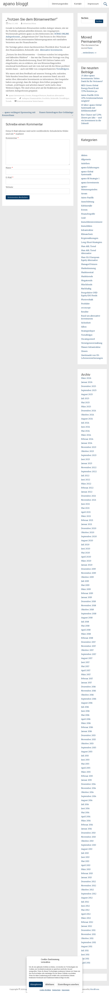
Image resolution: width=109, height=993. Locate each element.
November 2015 (88, 739)
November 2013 (88, 837)
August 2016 (87, 703)
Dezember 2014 (88, 784)
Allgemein (86, 159)
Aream (84, 193)
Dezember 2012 (88, 881)
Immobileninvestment (91, 222)
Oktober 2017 (87, 650)
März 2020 (86, 561)
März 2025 (86, 406)
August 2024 (87, 419)
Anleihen (85, 163)
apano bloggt (15, 3)
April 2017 (85, 670)
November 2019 (88, 573)
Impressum (65, 990)
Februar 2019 (87, 593)
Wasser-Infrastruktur (91, 347)
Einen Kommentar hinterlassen (30, 101)
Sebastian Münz (29, 23)
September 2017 (88, 654)
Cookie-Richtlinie (45, 990)
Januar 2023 (86, 463)
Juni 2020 (85, 548)
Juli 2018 (85, 621)
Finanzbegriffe (88, 214)
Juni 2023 (85, 459)
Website (9, 187)
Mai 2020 (85, 552)
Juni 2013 (85, 857)
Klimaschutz (87, 234)
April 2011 (85, 962)
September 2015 (88, 747)
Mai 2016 (85, 715)
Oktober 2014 (87, 792)
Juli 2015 (85, 755)
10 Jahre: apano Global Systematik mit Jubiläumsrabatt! (91, 108)
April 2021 (86, 512)
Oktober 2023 (87, 451)
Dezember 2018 (88, 601)
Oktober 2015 (87, 743)
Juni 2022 (85, 479)
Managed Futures (39, 95)
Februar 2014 (87, 824)
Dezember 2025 (88, 386)
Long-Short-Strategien (91, 242)
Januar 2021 (86, 524)
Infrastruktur (87, 230)
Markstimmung (88, 268)
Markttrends (87, 276)
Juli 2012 (85, 902)
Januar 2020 (86, 565)
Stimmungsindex (60, 4)
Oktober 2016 (87, 695)
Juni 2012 (85, 906)
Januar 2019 (86, 597)
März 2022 (86, 483)
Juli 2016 (85, 707)
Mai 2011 (85, 958)
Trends (8, 101)
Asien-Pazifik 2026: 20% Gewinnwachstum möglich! (92, 98)
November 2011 (88, 934)
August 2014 (87, 800)
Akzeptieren (35, 984)
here (90, 48)
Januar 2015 (86, 780)
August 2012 (87, 898)
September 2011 (88, 942)
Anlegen (25, 98)
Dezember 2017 (88, 642)
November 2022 (88, 467)
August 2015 (86, 751)
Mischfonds (86, 284)
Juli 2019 (85, 581)
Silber (84, 327)
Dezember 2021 (88, 496)
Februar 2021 (87, 520)
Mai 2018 (85, 626)
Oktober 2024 (87, 414)
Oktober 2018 (87, 609)
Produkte (85, 303)
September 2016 (88, 699)
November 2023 (88, 447)
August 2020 (87, 540)
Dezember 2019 (88, 569)
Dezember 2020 (88, 528)
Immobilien (86, 226)
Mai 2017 (85, 666)
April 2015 (85, 768)
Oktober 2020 (87, 532)
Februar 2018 (87, 638)
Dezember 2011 (88, 930)
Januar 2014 (86, 829)
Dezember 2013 (88, 833)
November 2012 (88, 885)
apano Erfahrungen (90, 167)
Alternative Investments (51, 50)
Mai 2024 (85, 431)
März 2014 (86, 820)
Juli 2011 (85, 950)
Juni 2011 (85, 954)
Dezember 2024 (88, 410)
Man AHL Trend (88, 246)
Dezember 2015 (88, 735)
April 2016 (85, 719)
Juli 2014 (85, 804)
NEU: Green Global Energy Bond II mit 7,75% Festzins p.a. (90, 88)
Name (9, 168)
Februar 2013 (87, 873)
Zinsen (84, 351)
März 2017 (86, 674)
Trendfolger (64, 98)
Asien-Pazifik (87, 197)
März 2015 (86, 772)
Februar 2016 (87, 727)
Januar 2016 (86, 731)
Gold (83, 218)
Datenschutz (56, 990)
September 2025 (88, 390)
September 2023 (88, 455)
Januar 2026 (86, 382)
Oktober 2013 (87, 841)
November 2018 (88, 605)
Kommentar (12, 138)
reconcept (85, 307)
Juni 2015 (85, 760)
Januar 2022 (86, 492)
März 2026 (86, 378)
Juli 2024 (85, 423)
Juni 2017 (85, 662)
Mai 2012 (85, 910)
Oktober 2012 (87, 889)
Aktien (84, 155)
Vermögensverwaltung (91, 343)
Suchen (84, 18)
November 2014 (88, 788)
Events (28, 95)
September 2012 (88, 893)
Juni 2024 (85, 427)
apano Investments (17, 95)
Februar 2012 (87, 922)
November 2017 (88, 646)
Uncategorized (88, 339)
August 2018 (87, 617)
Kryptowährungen (89, 238)
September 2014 (88, 796)
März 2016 (86, 723)
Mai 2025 (85, 402)
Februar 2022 (87, 488)
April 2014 (85, 816)
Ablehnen (49, 984)
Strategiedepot (88, 331)
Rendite (84, 312)
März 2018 (86, 634)
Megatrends (86, 280)
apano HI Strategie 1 (90, 178)
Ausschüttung (87, 201)
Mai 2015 (85, 764)
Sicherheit (86, 323)
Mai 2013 (85, 861)
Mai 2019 (85, 585)
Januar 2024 (86, 443)
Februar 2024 (87, 439)
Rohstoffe (55, 98)
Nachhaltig (86, 288)
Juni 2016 (85, 711)
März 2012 (86, 918)
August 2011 (86, 946)
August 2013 (86, 849)
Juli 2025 (85, 398)
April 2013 (85, 865)
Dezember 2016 (88, 686)
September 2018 (88, 613)
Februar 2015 (87, 776)
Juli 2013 (85, 853)
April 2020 (86, 557)
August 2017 (86, 658)
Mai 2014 (85, 812)
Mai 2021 (85, 508)
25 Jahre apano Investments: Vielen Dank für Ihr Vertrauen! (92, 78)
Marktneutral (87, 272)
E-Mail (9, 177)
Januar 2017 (86, 682)
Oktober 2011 (87, 938)
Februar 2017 (87, 678)
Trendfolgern (62, 69)
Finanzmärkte (35, 98)
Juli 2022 (85, 475)
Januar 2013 (86, 877)
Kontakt (78, 4)
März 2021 (86, 516)
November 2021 (88, 500)
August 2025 (87, 394)
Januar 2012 (86, 926)
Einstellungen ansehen (68, 984)
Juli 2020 (85, 544)
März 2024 (86, 435)
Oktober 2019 (87, 577)
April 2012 (86, 914)
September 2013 (88, 845)
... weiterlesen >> (89, 52)
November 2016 (88, 691)
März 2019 (86, 589)
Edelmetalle (86, 206)
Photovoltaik (87, 299)
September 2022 (89, 471)
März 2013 (85, 869)
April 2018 (85, 630)
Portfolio (46, 98)
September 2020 (89, 536)
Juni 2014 (85, 808)
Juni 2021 (85, 504)
